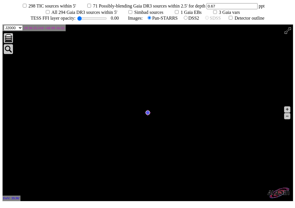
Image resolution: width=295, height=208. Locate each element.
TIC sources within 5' (56, 5)
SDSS (215, 18)
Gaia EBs (195, 12)
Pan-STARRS (165, 18)
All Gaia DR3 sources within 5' (87, 12)
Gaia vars (233, 12)
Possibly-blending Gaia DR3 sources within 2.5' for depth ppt (182, 5)
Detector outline (249, 18)
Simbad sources (152, 12)
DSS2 (193, 18)
